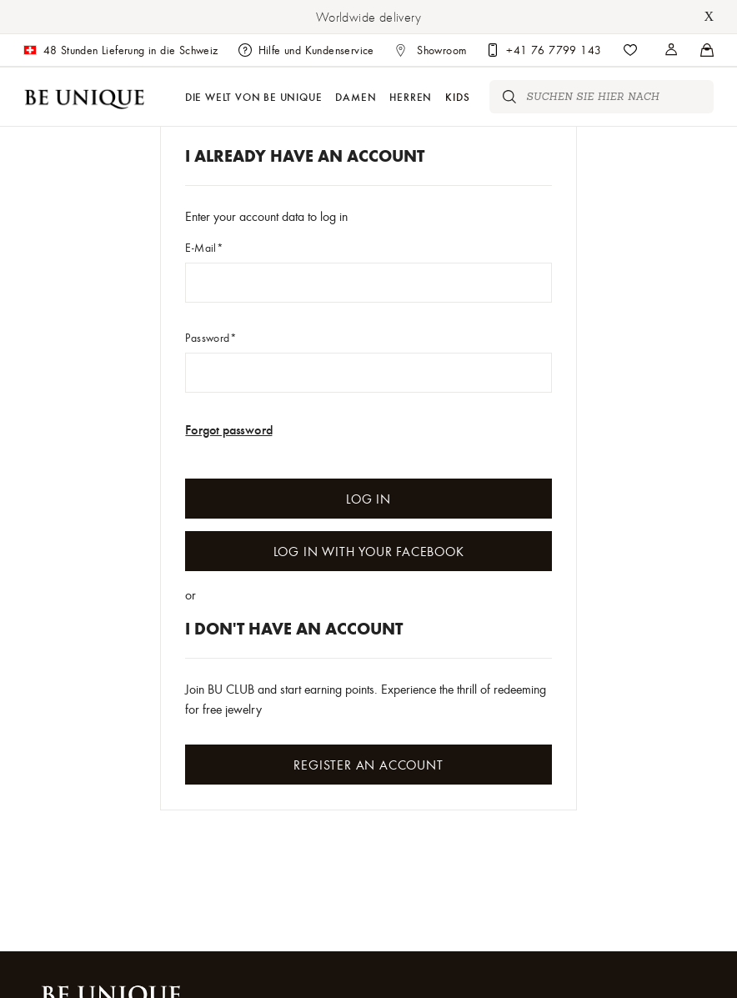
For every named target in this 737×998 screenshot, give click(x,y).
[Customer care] (543, 50)
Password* (211, 337)
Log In (368, 498)
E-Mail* (204, 247)
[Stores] (672, 50)
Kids (457, 96)
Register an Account (368, 764)
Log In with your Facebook (368, 551)
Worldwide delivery (368, 16)
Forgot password (228, 429)
